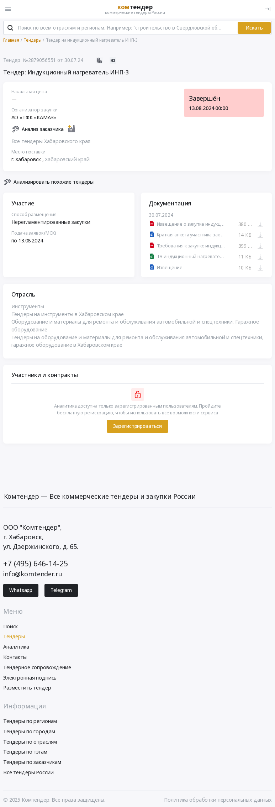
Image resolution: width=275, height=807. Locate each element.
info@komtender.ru (32, 574)
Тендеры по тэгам (25, 752)
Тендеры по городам (29, 731)
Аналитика (16, 647)
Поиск (10, 626)
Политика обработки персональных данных (218, 799)
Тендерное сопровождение (37, 667)
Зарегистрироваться (137, 426)
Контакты (15, 657)
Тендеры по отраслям (30, 741)
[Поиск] (10, 28)
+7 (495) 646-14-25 (35, 563)
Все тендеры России (28, 772)
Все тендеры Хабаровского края (51, 141)
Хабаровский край (67, 159)
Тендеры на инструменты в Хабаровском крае (67, 314)
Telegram (61, 590)
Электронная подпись (30, 677)
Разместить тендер (27, 688)
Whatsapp (20, 590)
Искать (254, 28)
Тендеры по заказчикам (32, 762)
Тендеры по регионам (30, 721)
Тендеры (14, 636)
